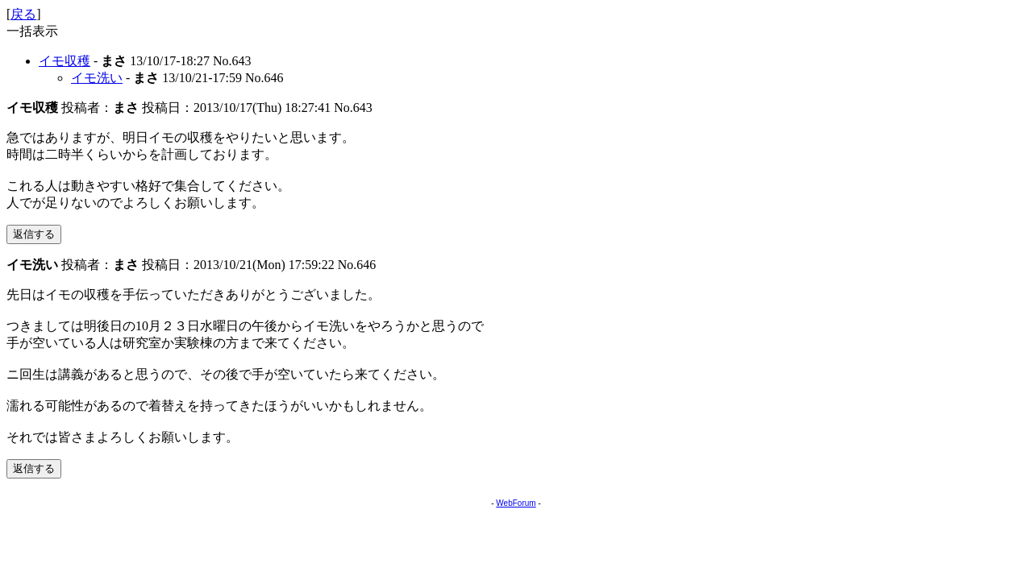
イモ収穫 (64, 61)
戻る (23, 14)
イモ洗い (97, 78)
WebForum (515, 503)
